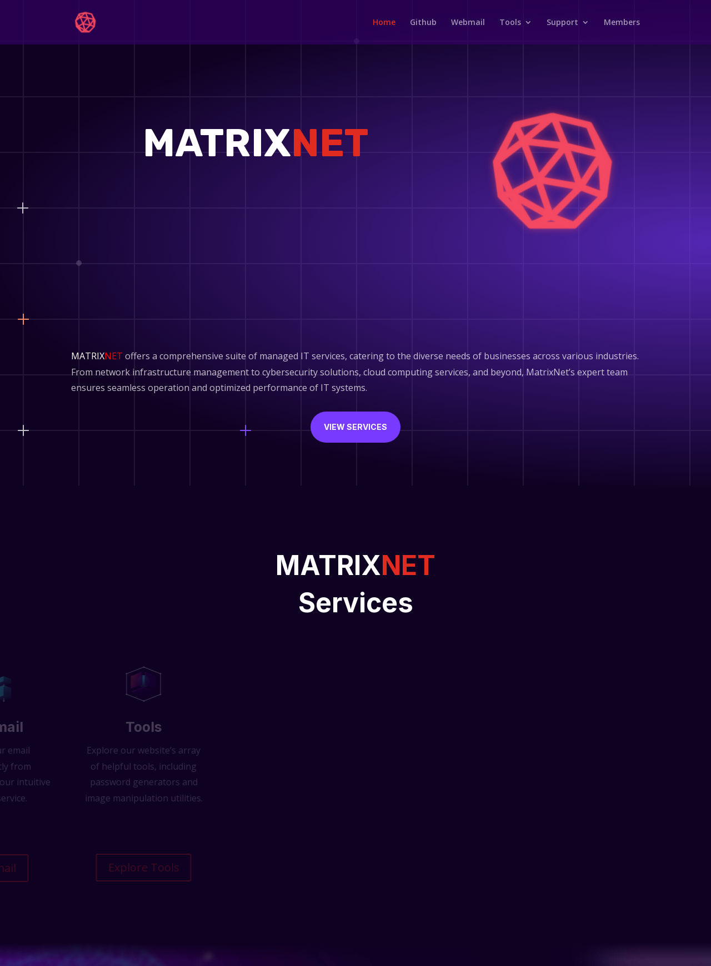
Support (562, 22)
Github (423, 22)
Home (384, 22)
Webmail (468, 22)
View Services (355, 427)
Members (622, 22)
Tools (510, 22)
